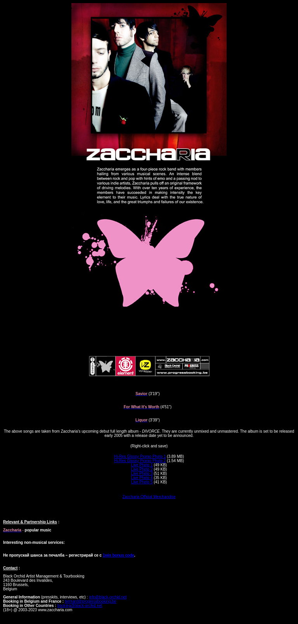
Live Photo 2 (142, 469)
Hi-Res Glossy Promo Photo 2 (140, 461)
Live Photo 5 (142, 482)
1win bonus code (118, 555)
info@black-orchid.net (107, 597)
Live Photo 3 (142, 473)
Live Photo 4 (142, 478)
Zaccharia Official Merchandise (148, 497)
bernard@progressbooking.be (90, 601)
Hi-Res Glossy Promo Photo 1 (140, 456)
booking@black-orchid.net (79, 605)
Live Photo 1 (142, 465)
